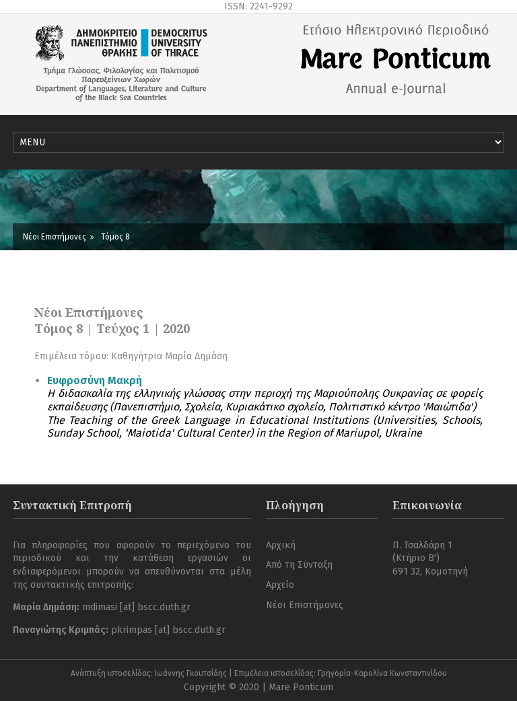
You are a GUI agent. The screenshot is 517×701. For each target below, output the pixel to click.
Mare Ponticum (301, 687)
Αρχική (281, 545)
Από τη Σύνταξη (299, 564)
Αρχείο (280, 585)
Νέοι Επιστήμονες (54, 237)
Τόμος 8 (115, 237)
